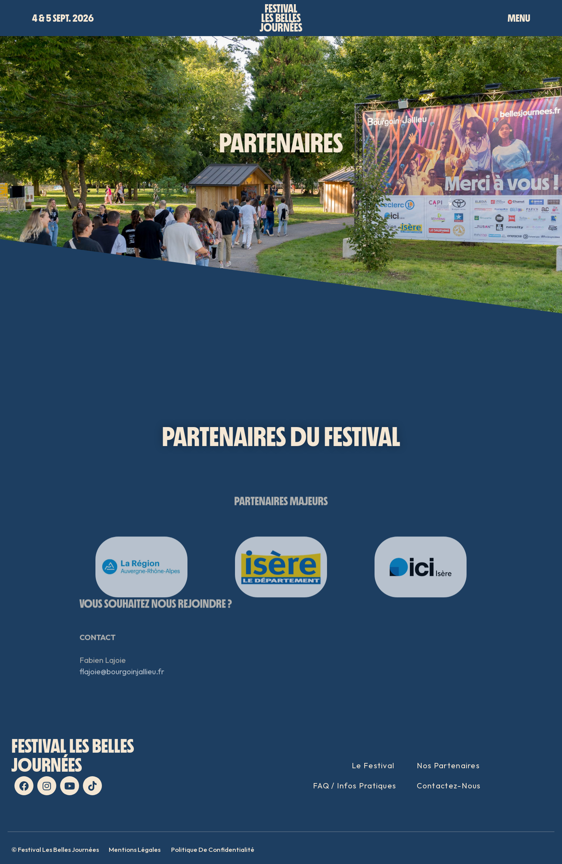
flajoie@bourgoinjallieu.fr (121, 690)
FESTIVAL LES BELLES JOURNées (72, 755)
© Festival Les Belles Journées (55, 849)
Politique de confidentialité (212, 849)
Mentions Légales (134, 849)
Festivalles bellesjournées (281, 18)
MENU (519, 18)
